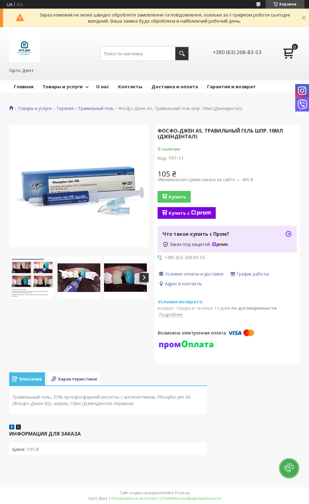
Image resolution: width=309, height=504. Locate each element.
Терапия (65, 108)
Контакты (130, 86)
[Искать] (181, 53)
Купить (177, 197)
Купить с (190, 213)
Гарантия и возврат (231, 86)
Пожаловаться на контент (134, 498)
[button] (289, 468)
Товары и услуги (63, 86)
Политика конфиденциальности (191, 498)
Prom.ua (182, 492)
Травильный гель (96, 108)
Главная (23, 86)
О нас (102, 86)
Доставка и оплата (174, 86)
